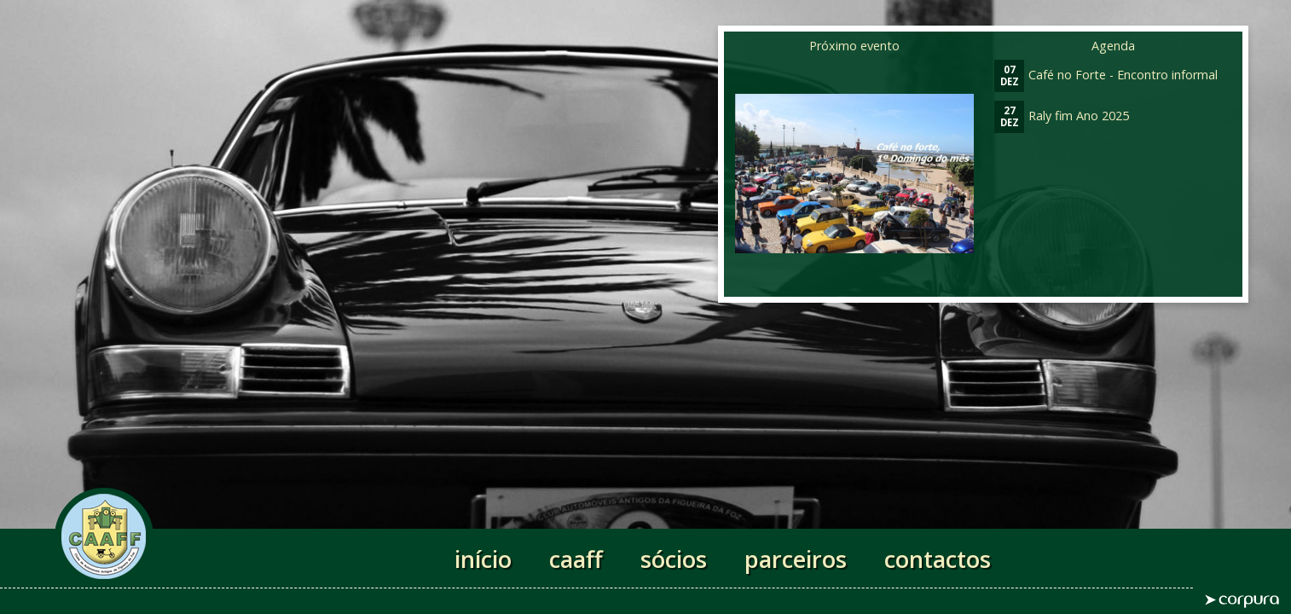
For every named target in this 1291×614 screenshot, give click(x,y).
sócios (673, 559)
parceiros (795, 559)
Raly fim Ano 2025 (1061, 115)
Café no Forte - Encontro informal (1106, 75)
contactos (937, 559)
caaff (576, 559)
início (483, 559)
